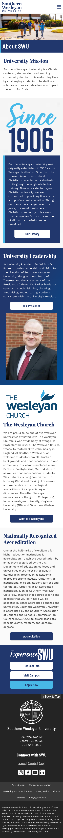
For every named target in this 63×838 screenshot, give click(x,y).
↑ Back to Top (51, 696)
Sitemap (21, 797)
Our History (32, 234)
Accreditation (31, 636)
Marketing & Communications (17, 791)
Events (32, 763)
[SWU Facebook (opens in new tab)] (28, 773)
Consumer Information (40, 785)
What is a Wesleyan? (31, 519)
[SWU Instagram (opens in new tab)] (21, 773)
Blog (42, 763)
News (22, 763)
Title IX (56, 791)
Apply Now (31, 685)
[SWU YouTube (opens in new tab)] (35, 773)
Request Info (31, 666)
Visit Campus (32, 675)
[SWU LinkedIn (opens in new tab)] (42, 773)
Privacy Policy (42, 791)
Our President (31, 306)
